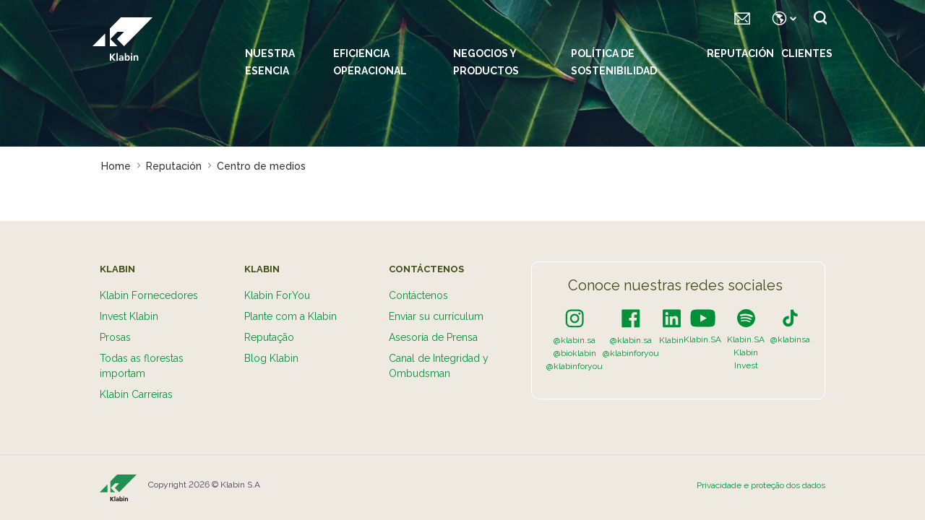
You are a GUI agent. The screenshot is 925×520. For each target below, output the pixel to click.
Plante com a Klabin (290, 316)
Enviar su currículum (436, 316)
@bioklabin (575, 353)
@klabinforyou (574, 366)
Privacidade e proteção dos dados (761, 485)
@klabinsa (790, 339)
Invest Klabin (129, 316)
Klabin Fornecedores (149, 295)
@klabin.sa (574, 340)
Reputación (740, 53)
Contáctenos (418, 295)
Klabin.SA (702, 339)
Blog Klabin (271, 358)
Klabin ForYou (277, 295)
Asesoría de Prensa (433, 337)
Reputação (269, 337)
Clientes (806, 53)
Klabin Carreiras (136, 394)
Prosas (115, 337)
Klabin (671, 340)
